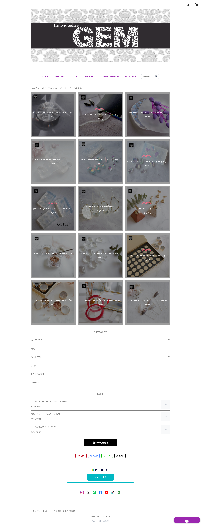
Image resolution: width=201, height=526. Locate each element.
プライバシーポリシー (41, 511)
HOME (45, 76)
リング (33, 365)
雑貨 (33, 348)
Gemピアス (36, 357)
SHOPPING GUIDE (110, 76)
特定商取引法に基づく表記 (64, 511)
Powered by (100, 521)
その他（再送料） (38, 374)
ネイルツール (61, 88)
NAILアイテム (46, 88)
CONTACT (130, 76)
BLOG (74, 76)
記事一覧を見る (100, 442)
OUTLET (35, 382)
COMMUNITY (89, 76)
